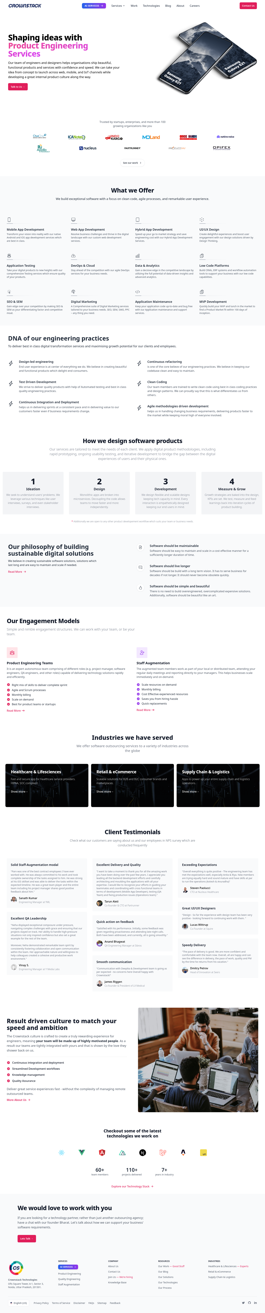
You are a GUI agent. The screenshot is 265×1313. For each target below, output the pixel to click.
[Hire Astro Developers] (183, 1152)
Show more (19, 792)
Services (118, 6)
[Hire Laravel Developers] (163, 1152)
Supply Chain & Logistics (221, 1277)
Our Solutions (165, 1277)
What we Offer (132, 190)
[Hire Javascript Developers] (203, 1152)
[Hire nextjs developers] (142, 1152)
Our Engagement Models (43, 621)
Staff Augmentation (69, 1284)
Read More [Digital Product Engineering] (16, 710)
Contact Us (248, 5)
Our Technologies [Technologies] (168, 1282)
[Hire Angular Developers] (102, 1152)
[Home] (32, 1268)
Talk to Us (18, 86)
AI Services (94, 5)
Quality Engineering (69, 1279)
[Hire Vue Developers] (81, 1152)
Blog (168, 6)
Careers (195, 6)
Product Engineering (69, 1273)
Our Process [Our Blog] (165, 1287)
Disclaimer (79, 1303)
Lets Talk (26, 1238)
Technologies (151, 6)
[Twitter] (243, 1302)
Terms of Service (61, 1303)
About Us (113, 1266)
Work (134, 6)
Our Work (163, 1266)
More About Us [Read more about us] (18, 1100)
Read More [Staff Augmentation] (146, 710)
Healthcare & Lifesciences (222, 1266)
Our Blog (163, 1271)
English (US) (18, 1303)
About (180, 6)
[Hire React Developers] (61, 1152)
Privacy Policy (41, 1303)
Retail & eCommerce (219, 1271)
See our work (132, 162)
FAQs (91, 1303)
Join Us (112, 1277)
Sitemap (101, 1303)
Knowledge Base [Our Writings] (117, 1282)
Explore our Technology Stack (132, 1186)
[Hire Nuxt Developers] (122, 1152)
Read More (17, 572)
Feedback (115, 1303)
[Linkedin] (255, 1302)
